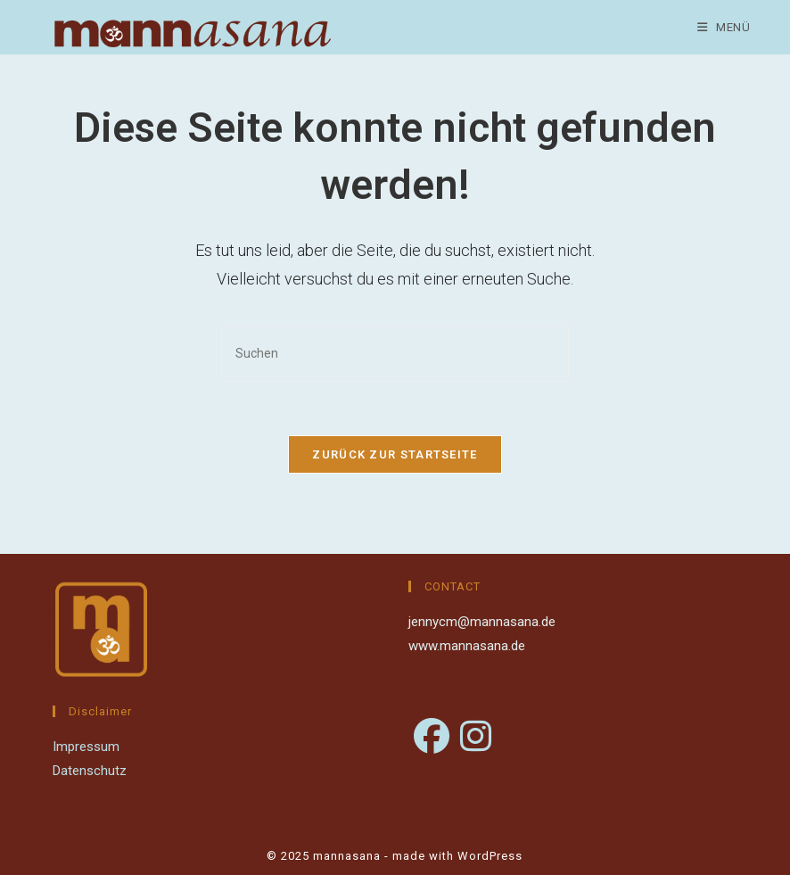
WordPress (490, 856)
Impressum (86, 747)
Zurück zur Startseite (394, 454)
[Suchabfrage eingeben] (395, 354)
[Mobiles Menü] (724, 27)
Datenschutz (90, 771)
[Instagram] (475, 738)
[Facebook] (431, 738)
